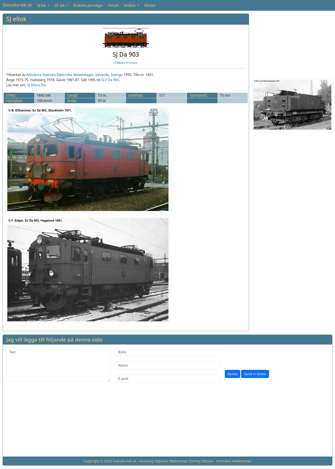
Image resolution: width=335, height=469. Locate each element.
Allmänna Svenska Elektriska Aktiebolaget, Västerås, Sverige (74, 74)
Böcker (150, 5)
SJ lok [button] (42, 5)
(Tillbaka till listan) (125, 63)
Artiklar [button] (130, 5)
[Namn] (167, 365)
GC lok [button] (60, 5)
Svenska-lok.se (17, 5)
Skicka (233, 374)
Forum (113, 5)
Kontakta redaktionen (233, 461)
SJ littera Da (36, 85)
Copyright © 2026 (98, 461)
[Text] (58, 365)
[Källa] (167, 352)
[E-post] (167, 379)
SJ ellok (16, 19)
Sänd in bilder (255, 374)
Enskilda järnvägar (88, 5)
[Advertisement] (292, 44)
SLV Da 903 (110, 79)
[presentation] (257, 356)
